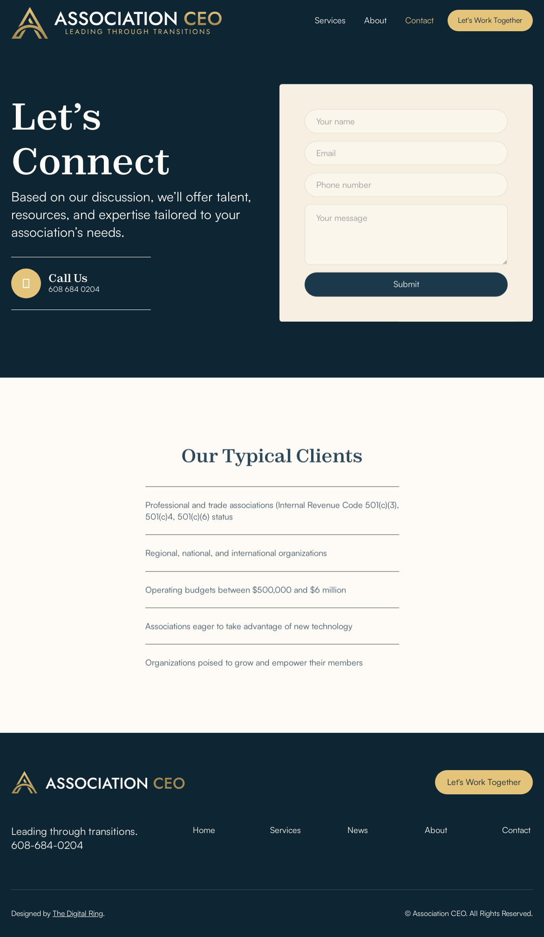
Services (330, 20)
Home (204, 830)
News (357, 830)
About (375, 20)
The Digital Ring (78, 913)
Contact (419, 20)
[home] (117, 23)
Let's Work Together (490, 20)
